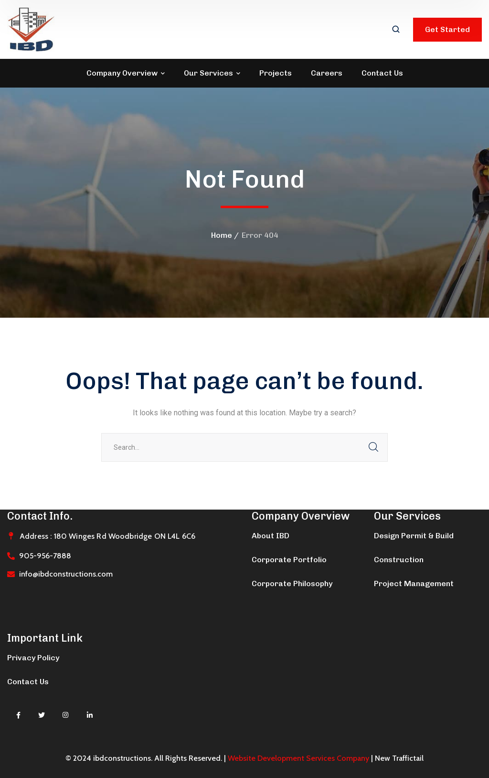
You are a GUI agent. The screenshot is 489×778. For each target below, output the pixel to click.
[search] (396, 30)
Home (221, 235)
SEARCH (373, 447)
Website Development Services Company (298, 758)
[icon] (18, 715)
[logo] (31, 28)
